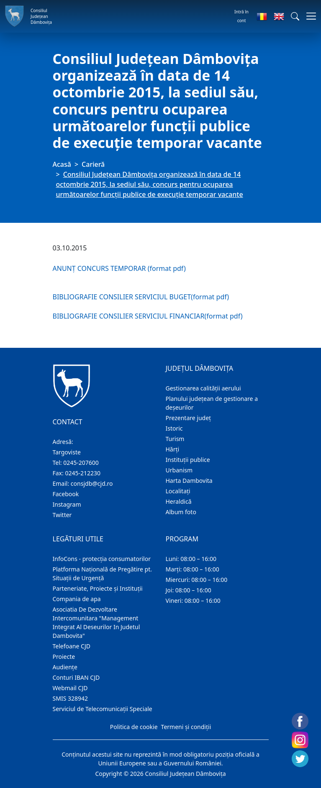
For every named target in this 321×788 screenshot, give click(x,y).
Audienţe (65, 667)
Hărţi (173, 449)
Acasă (62, 164)
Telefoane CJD (71, 646)
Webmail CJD (70, 688)
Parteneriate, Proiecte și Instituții (98, 588)
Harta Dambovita (189, 481)
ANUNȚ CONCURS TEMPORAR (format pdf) (119, 268)
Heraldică (179, 501)
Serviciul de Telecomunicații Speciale (102, 709)
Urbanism (179, 470)
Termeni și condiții (186, 727)
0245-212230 (82, 473)
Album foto (181, 512)
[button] (295, 16)
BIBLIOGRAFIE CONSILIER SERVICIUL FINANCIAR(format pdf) (148, 316)
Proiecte (64, 656)
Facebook (66, 494)
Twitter (62, 515)
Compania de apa (77, 599)
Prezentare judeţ (188, 418)
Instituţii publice (188, 460)
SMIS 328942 (70, 698)
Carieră (93, 164)
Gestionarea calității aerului (203, 388)
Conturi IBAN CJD (76, 677)
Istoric (174, 428)
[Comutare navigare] (308, 16)
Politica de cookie (134, 727)
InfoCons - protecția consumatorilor (102, 559)
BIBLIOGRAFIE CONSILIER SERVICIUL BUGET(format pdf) (141, 296)
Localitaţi (178, 491)
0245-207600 (81, 463)
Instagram (67, 504)
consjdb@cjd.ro (92, 483)
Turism (175, 439)
